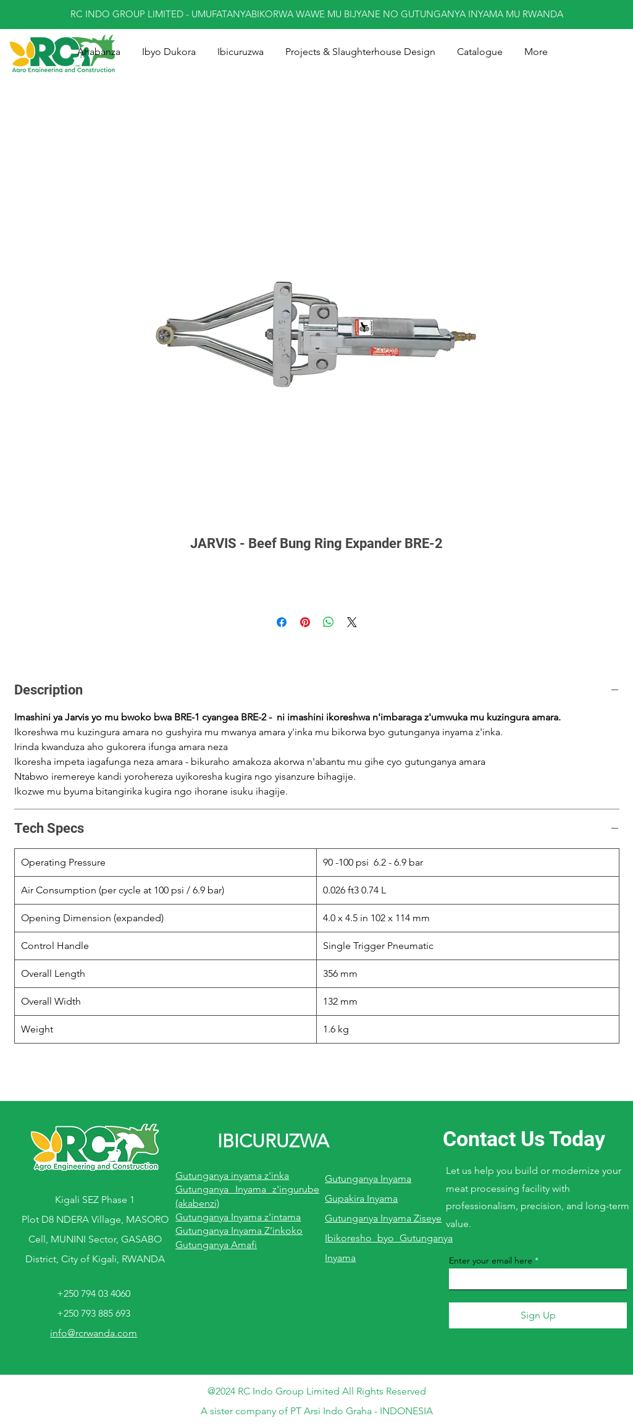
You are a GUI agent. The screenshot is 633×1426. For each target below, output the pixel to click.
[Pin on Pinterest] (305, 622)
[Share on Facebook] (281, 622)
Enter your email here (490, 1260)
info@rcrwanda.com (93, 1333)
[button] (241, 52)
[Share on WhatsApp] (328, 622)
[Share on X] (352, 622)
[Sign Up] (538, 1315)
